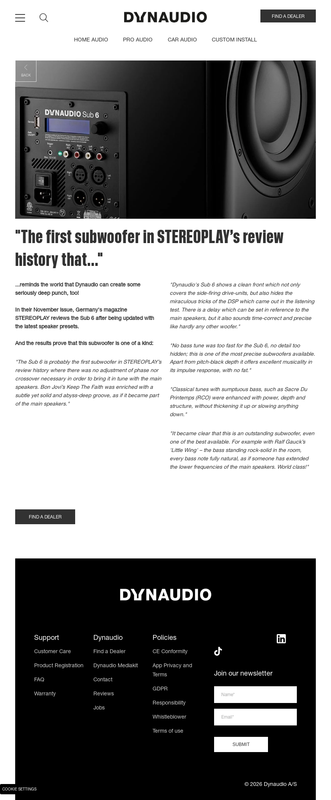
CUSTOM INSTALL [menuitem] (234, 40)
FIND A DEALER (288, 16)
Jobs (99, 708)
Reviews (103, 694)
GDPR (160, 689)
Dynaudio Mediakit (115, 666)
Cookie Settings (19, 790)
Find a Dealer (109, 652)
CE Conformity (170, 652)
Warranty (45, 694)
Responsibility (169, 703)
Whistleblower (169, 717)
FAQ (39, 680)
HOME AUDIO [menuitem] (91, 40)
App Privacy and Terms (172, 670)
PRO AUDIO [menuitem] (138, 40)
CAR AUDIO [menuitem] (182, 40)
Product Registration (59, 666)
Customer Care (52, 652)
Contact (102, 680)
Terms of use (168, 731)
